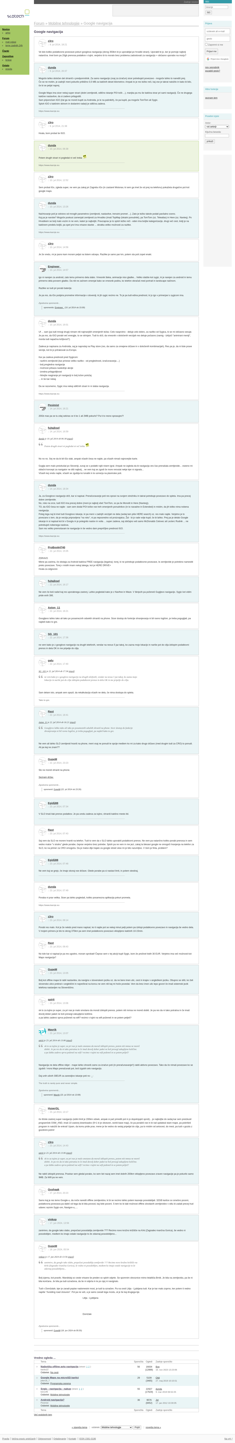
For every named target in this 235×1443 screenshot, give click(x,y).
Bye (158, 1367)
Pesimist (53, 405)
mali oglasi (11, 42)
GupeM (52, 759)
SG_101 (53, 634)
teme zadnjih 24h (14, 45)
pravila (9, 69)
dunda (52, 67)
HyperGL (53, 1108)
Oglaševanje (59, 1438)
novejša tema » (153, 1427)
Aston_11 (54, 607)
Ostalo (5, 65)
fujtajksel (54, 427)
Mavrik (52, 1029)
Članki (5, 51)
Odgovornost (44, 1438)
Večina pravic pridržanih (24, 1438)
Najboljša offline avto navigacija (59, 1366)
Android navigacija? (52, 1399)
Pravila (5, 1438)
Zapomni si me (214, 44)
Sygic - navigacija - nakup (56, 1388)
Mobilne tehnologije (60, 1394)
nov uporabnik (212, 67)
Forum (5, 38)
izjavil (70, 438)
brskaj (9, 60)
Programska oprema (60, 1383)
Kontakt (72, 1438)
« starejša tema (79, 1427)
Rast (51, 711)
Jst (157, 1400)
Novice (6, 29)
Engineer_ (54, 266)
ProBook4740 (56, 547)
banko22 (44, 1369)
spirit (51, 999)
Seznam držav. (46, 777)
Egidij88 (53, 803)
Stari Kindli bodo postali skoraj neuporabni (66, 2)
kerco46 (44, 1392)
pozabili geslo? (212, 71)
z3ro (50, 40)
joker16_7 (45, 1380)
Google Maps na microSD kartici (60, 1377)
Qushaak (53, 1189)
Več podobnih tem (43, 1414)
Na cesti (54, 1372)
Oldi (158, 1378)
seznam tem (211, 98)
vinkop (52, 1219)
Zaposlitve (7, 56)
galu (50, 660)
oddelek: (112, 1427)
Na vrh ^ (228, 1438)
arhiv (8, 33)
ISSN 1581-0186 (87, 1438)
